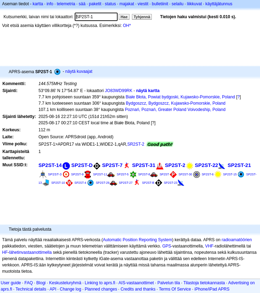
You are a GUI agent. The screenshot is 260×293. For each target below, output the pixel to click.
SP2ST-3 (55, 174)
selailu (178, 3)
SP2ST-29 (103, 182)
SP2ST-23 (170, 182)
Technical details (30, 289)
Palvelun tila (168, 282)
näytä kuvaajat (78, 71)
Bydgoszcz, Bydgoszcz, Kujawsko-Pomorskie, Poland (175, 103)
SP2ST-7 (112, 165)
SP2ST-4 (80, 182)
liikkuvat (194, 3)
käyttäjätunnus (218, 3)
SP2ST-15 (230, 174)
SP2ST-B (148, 182)
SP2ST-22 (206, 165)
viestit (143, 3)
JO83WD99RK (119, 90)
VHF (209, 246)
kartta (37, 3)
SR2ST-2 (135, 144)
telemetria (66, 3)
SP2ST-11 (100, 174)
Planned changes (101, 289)
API (53, 289)
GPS (166, 246)
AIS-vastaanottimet (136, 282)
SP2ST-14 (50, 165)
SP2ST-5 (123, 174)
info (49, 3)
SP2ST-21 (239, 165)
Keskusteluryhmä (65, 282)
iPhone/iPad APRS (211, 289)
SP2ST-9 (77, 174)
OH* (127, 25)
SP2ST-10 (58, 182)
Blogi (41, 282)
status (110, 3)
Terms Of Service (175, 289)
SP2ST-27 (126, 182)
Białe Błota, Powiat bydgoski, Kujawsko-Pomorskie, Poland (180, 97)
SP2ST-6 (208, 174)
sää (82, 3)
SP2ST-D (81, 165)
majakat (126, 3)
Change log (70, 289)
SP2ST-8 (144, 174)
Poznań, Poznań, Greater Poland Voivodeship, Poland (175, 109)
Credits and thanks (137, 289)
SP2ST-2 (175, 165)
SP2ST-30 (185, 174)
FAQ (28, 282)
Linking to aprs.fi (100, 282)
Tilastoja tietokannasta (204, 282)
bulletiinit (160, 3)
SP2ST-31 (143, 165)
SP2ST (164, 174)
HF (5, 252)
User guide (11, 282)
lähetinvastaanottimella (30, 252)
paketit (95, 3)
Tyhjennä (142, 17)
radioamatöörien (237, 239)
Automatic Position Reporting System (137, 239)
